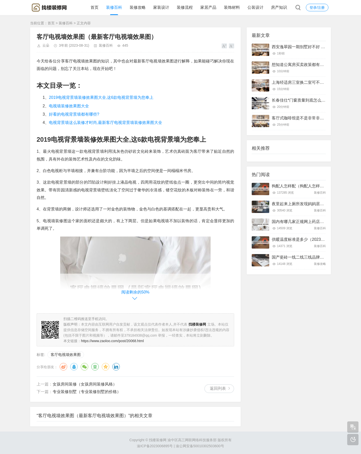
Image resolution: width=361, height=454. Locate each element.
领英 (116, 366)
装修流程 (185, 7)
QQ (74, 366)
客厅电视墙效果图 (66, 354)
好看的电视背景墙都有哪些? (74, 114)
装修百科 (114, 7)
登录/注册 (317, 8)
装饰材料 (232, 7)
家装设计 (161, 7)
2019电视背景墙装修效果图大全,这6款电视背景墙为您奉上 (101, 97)
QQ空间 (105, 366)
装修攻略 (138, 7)
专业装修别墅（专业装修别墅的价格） (87, 392)
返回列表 (218, 388)
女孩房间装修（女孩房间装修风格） (85, 384)
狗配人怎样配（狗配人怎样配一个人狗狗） (310, 186)
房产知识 (279, 7)
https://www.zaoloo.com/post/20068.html (112, 341)
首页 (95, 7)
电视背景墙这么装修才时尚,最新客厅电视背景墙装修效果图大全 (105, 122)
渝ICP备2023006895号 (155, 446)
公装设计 (255, 7)
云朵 (45, 45)
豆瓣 (95, 366)
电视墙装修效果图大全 (69, 106)
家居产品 (208, 7)
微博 (63, 366)
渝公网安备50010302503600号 (200, 446)
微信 (84, 366)
